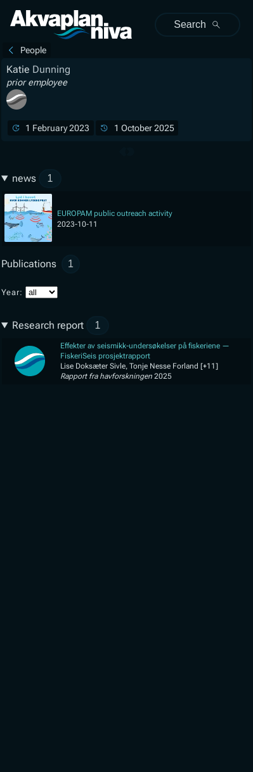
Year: (29, 292)
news (37, 178)
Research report (60, 325)
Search (197, 24)
